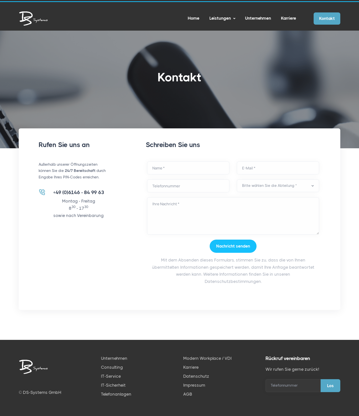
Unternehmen (258, 18)
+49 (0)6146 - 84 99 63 (78, 192)
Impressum (194, 385)
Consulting (112, 367)
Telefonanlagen (116, 394)
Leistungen (220, 18)
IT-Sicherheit (113, 385)
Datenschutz (196, 376)
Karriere (288, 18)
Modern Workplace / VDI (207, 358)
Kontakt (327, 18)
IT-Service (111, 376)
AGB (187, 394)
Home (193, 18)
